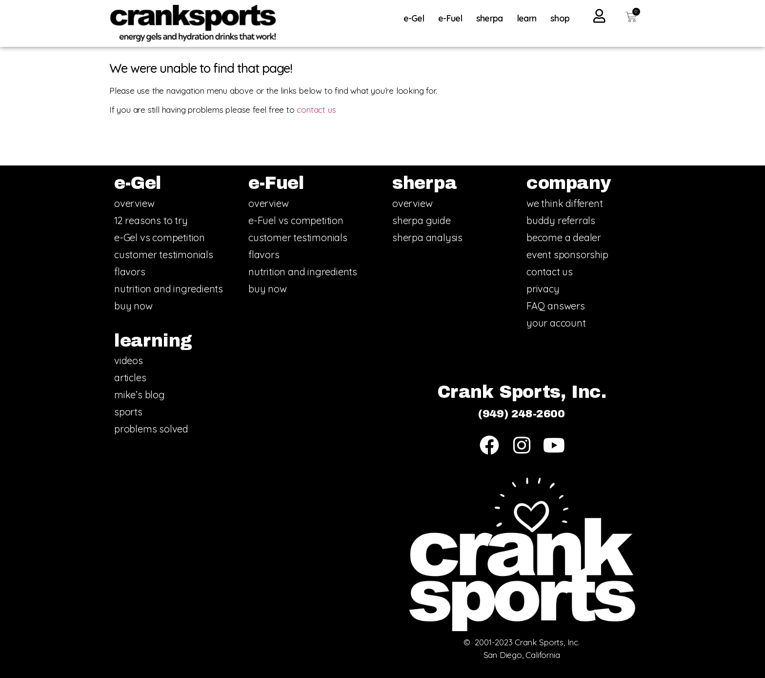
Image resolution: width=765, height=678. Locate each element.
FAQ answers (555, 306)
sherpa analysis (427, 237)
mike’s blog (139, 395)
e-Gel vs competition (159, 237)
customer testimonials (163, 254)
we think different (564, 203)
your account (556, 323)
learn (529, 18)
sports (128, 412)
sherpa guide (421, 220)
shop (559, 18)
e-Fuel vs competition (295, 220)
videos (128, 360)
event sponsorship (567, 254)
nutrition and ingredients (168, 289)
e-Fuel (452, 18)
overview (134, 203)
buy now (133, 306)
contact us (316, 109)
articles (130, 377)
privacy (543, 289)
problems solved (151, 429)
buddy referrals (560, 220)
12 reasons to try (151, 220)
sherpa (492, 18)
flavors (129, 272)
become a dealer (563, 237)
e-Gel (416, 18)
